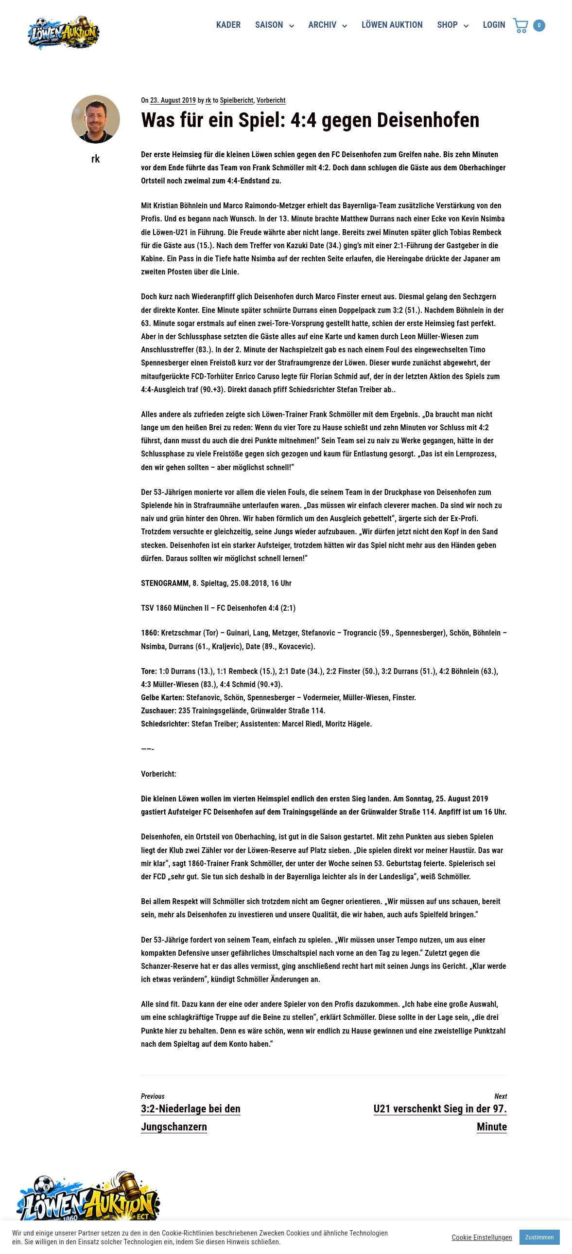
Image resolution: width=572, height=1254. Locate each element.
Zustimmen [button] (539, 1237)
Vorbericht (271, 100)
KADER (228, 24)
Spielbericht (237, 100)
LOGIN (494, 24)
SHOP (447, 24)
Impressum (406, 1200)
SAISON (269, 24)
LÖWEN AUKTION (392, 24)
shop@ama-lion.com (238, 1200)
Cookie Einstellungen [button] (482, 1237)
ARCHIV (323, 24)
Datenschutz (409, 1182)
